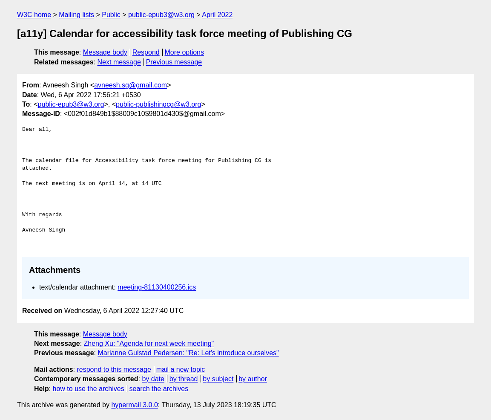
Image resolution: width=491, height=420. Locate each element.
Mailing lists (76, 14)
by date (153, 378)
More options (184, 52)
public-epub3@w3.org (161, 14)
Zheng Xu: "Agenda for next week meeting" (149, 343)
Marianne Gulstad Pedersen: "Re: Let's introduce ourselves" (188, 352)
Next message (119, 62)
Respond (146, 52)
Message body (105, 52)
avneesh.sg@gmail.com (130, 85)
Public (111, 14)
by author (252, 378)
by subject (218, 378)
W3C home (34, 14)
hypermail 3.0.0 (134, 404)
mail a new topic (180, 369)
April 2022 (217, 14)
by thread (183, 378)
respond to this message (114, 369)
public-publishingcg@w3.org (158, 104)
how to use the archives (88, 388)
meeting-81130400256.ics (157, 287)
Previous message (174, 62)
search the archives (159, 388)
